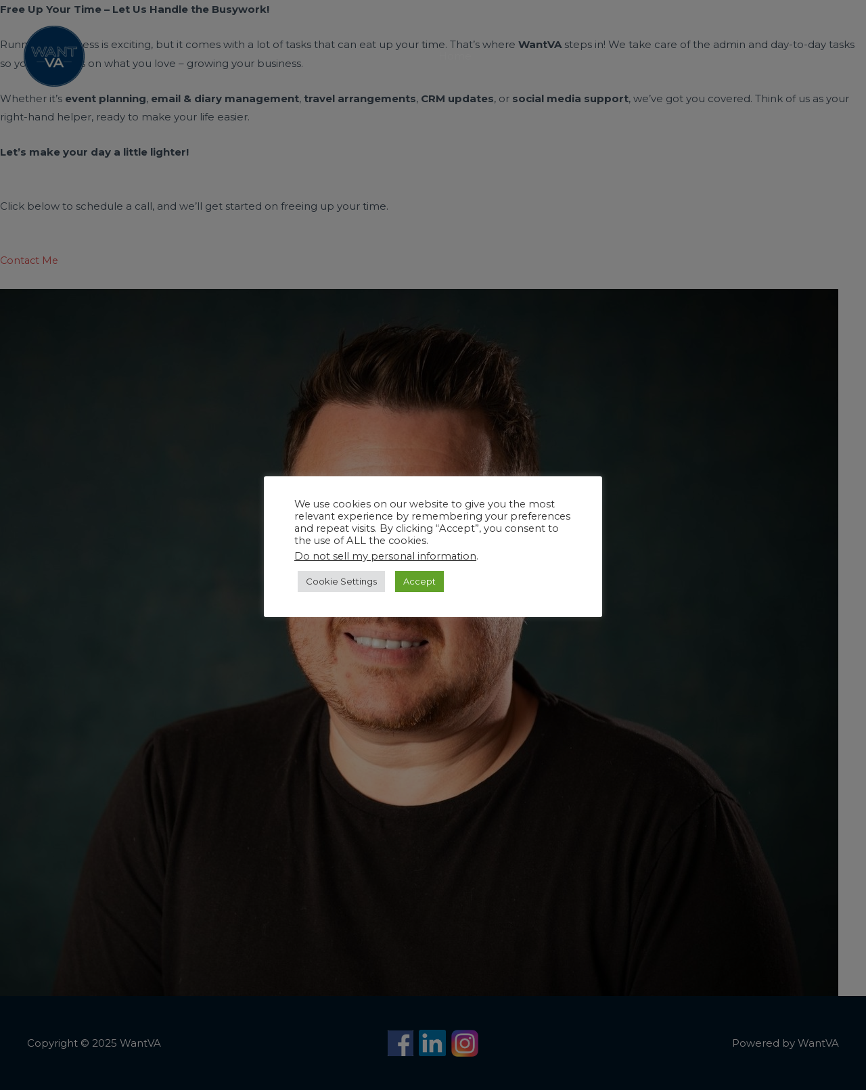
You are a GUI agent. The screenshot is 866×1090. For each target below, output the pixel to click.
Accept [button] (419, 581)
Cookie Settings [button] (341, 581)
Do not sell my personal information (385, 556)
